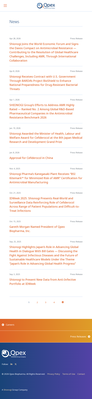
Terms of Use (68, 374)
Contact (81, 374)
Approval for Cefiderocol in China (31, 158)
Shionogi (8, 389)
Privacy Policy (53, 374)
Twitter (16, 364)
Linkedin (11, 364)
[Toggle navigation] (5, 5)
